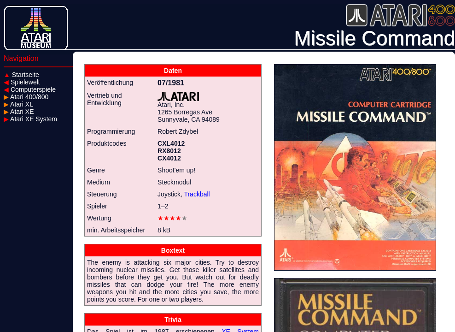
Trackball (197, 194)
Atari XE (19, 111)
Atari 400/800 (26, 97)
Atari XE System (30, 119)
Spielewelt (22, 82)
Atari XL (18, 104)
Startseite (21, 74)
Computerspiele (30, 89)
